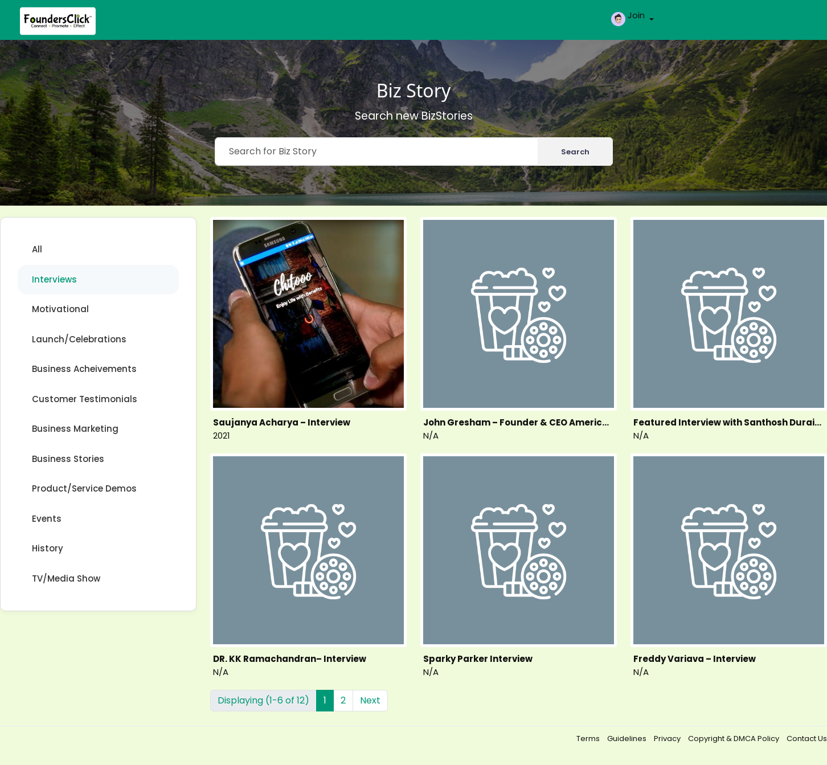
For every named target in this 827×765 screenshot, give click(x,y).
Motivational (60, 309)
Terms (588, 738)
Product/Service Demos (84, 488)
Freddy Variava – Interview (694, 659)
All (37, 249)
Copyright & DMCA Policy (734, 738)
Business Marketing (75, 429)
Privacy (668, 738)
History (47, 548)
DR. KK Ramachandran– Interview (289, 659)
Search (575, 151)
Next (370, 700)
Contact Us (807, 738)
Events (47, 519)
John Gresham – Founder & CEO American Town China (518, 422)
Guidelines (627, 738)
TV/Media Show (66, 578)
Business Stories (68, 459)
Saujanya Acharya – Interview (281, 422)
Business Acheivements (84, 369)
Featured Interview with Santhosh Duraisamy (728, 422)
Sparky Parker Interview (478, 659)
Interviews (54, 279)
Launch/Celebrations (79, 339)
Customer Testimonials (84, 399)
